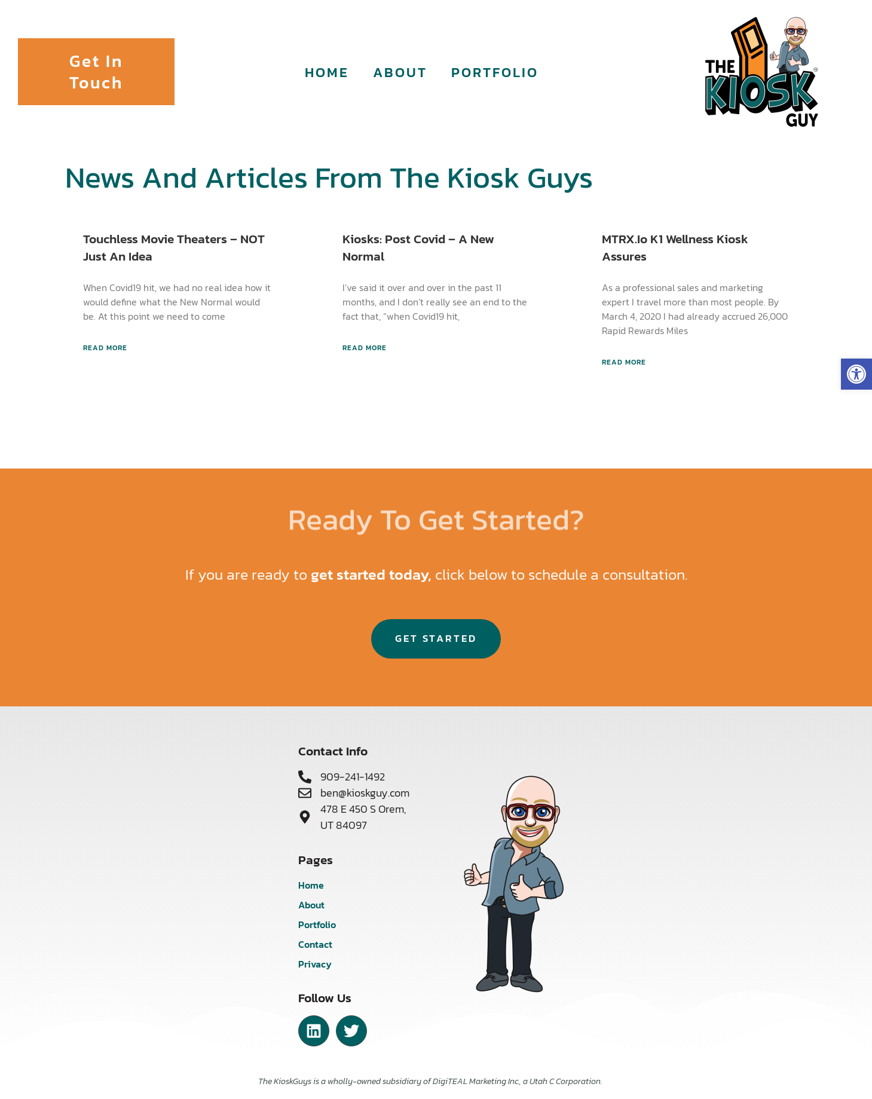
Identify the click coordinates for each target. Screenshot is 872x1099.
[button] (856, 374)
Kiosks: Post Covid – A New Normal (418, 247)
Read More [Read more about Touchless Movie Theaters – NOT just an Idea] (105, 347)
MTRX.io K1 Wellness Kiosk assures (675, 247)
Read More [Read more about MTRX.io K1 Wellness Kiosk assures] (624, 362)
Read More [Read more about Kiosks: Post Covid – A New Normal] (364, 347)
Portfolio (495, 72)
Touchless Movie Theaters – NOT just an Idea (174, 247)
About (400, 72)
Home (327, 72)
